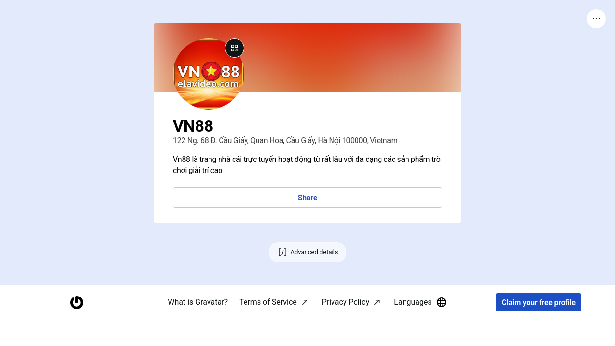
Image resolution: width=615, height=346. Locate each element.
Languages (420, 329)
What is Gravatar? (198, 329)
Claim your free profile (539, 329)
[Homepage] (76, 329)
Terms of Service (268, 329)
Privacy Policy (345, 329)
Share (307, 197)
